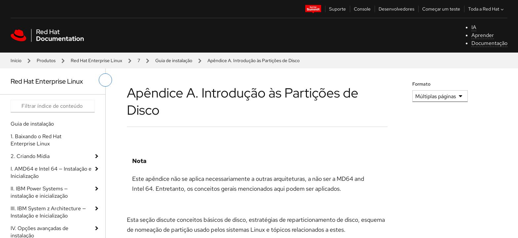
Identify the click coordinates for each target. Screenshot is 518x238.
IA (473, 27)
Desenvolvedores (396, 9)
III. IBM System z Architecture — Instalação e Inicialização (48, 212)
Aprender (482, 35)
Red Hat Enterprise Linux (96, 60)
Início (16, 60)
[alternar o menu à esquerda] (105, 80)
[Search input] (53, 106)
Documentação (489, 43)
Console (362, 9)
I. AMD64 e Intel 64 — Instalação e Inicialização (51, 172)
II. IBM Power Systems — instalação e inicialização (39, 192)
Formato (421, 84)
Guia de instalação (173, 60)
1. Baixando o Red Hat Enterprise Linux (36, 140)
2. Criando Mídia (30, 156)
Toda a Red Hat (486, 9)
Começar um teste (441, 9)
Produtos (46, 60)
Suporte (337, 9)
